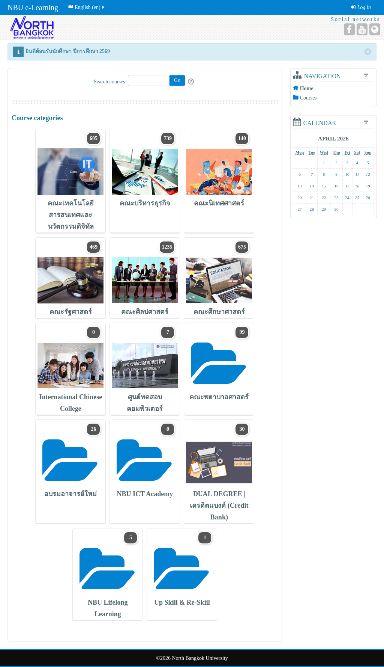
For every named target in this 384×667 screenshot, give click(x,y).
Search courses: (111, 82)
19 (368, 186)
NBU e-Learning (33, 7)
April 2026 (333, 138)
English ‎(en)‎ (86, 7)
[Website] (374, 29)
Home (307, 88)
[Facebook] (349, 29)
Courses (308, 98)
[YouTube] (362, 29)
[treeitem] (333, 88)
